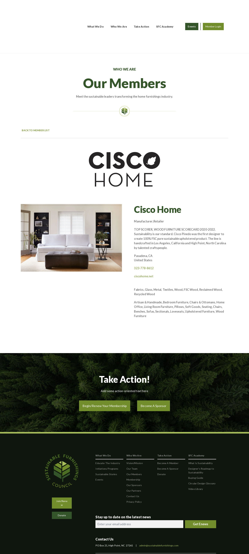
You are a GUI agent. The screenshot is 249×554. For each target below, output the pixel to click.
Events (192, 8)
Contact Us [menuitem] (132, 460)
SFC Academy (165, 8)
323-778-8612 (144, 232)
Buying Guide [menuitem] (195, 441)
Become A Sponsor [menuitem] (167, 432)
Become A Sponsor (153, 370)
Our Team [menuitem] (131, 432)
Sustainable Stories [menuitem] (106, 437)
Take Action (141, 8)
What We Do (95, 8)
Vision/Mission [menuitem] (134, 427)
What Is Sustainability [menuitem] (200, 427)
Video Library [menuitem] (195, 452)
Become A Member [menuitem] (167, 427)
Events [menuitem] (99, 443)
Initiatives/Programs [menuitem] (106, 432)
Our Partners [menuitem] (133, 454)
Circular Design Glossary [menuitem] (201, 447)
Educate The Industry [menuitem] (107, 427)
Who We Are (119, 8)
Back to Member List (35, 94)
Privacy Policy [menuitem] (134, 465)
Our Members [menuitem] (134, 437)
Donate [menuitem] (161, 437)
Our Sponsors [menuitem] (134, 449)
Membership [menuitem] (133, 443)
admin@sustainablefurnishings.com (158, 509)
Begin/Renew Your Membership (104, 370)
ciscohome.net (143, 240)
